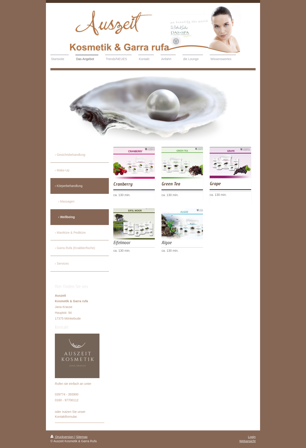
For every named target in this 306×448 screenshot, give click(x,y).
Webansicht (247, 441)
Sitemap (81, 437)
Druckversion (62, 437)
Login (252, 437)
